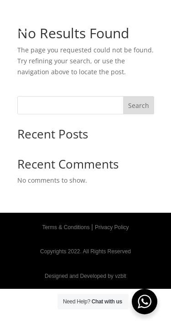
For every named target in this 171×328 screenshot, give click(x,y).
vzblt (120, 276)
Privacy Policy (112, 227)
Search (138, 105)
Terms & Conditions (65, 227)
